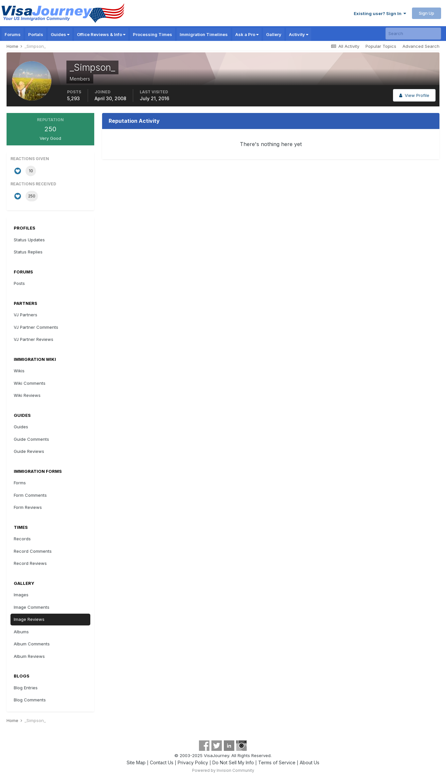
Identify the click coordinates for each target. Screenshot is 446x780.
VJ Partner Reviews (33, 339)
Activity (298, 34)
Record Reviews (30, 563)
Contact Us (161, 762)
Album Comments (32, 643)
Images (21, 594)
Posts (19, 283)
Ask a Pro (247, 34)
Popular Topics (381, 46)
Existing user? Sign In (380, 13)
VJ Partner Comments (36, 327)
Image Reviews (29, 619)
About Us (309, 762)
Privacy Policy (193, 762)
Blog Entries (26, 687)
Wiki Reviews (27, 395)
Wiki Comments (29, 383)
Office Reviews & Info (101, 34)
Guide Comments (31, 439)
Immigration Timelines (204, 34)
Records (22, 538)
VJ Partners (25, 314)
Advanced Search (420, 46)
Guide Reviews (29, 451)
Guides (60, 34)
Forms (20, 482)
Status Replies (28, 251)
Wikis (19, 370)
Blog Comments (30, 699)
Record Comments (33, 551)
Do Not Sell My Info (233, 762)
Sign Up (426, 13)
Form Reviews (28, 507)
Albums (21, 631)
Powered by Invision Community (223, 770)
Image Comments (31, 607)
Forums (13, 34)
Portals (35, 34)
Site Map (136, 762)
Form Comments (30, 495)
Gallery (273, 34)
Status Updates (29, 239)
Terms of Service (276, 762)
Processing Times (152, 34)
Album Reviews (29, 656)
